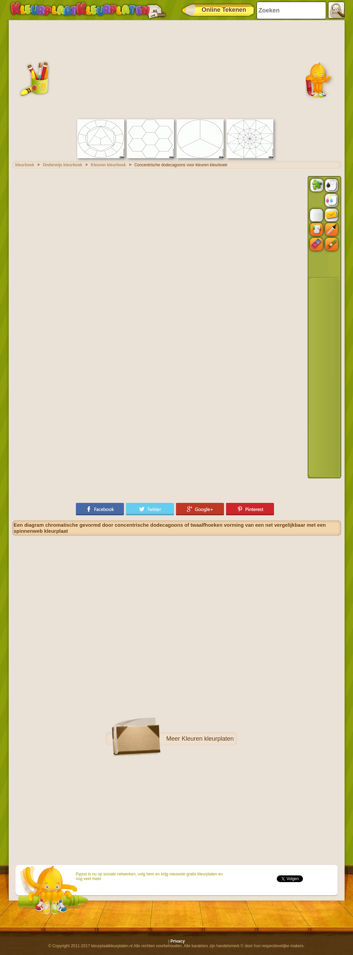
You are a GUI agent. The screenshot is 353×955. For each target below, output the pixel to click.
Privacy (177, 941)
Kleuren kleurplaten (208, 738)
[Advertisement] (177, 69)
